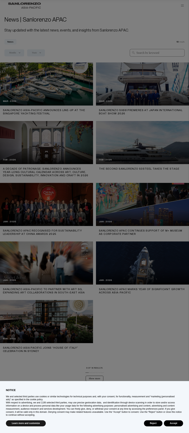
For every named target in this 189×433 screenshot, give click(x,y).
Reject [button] (153, 423)
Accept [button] (173, 423)
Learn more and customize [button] (26, 423)
